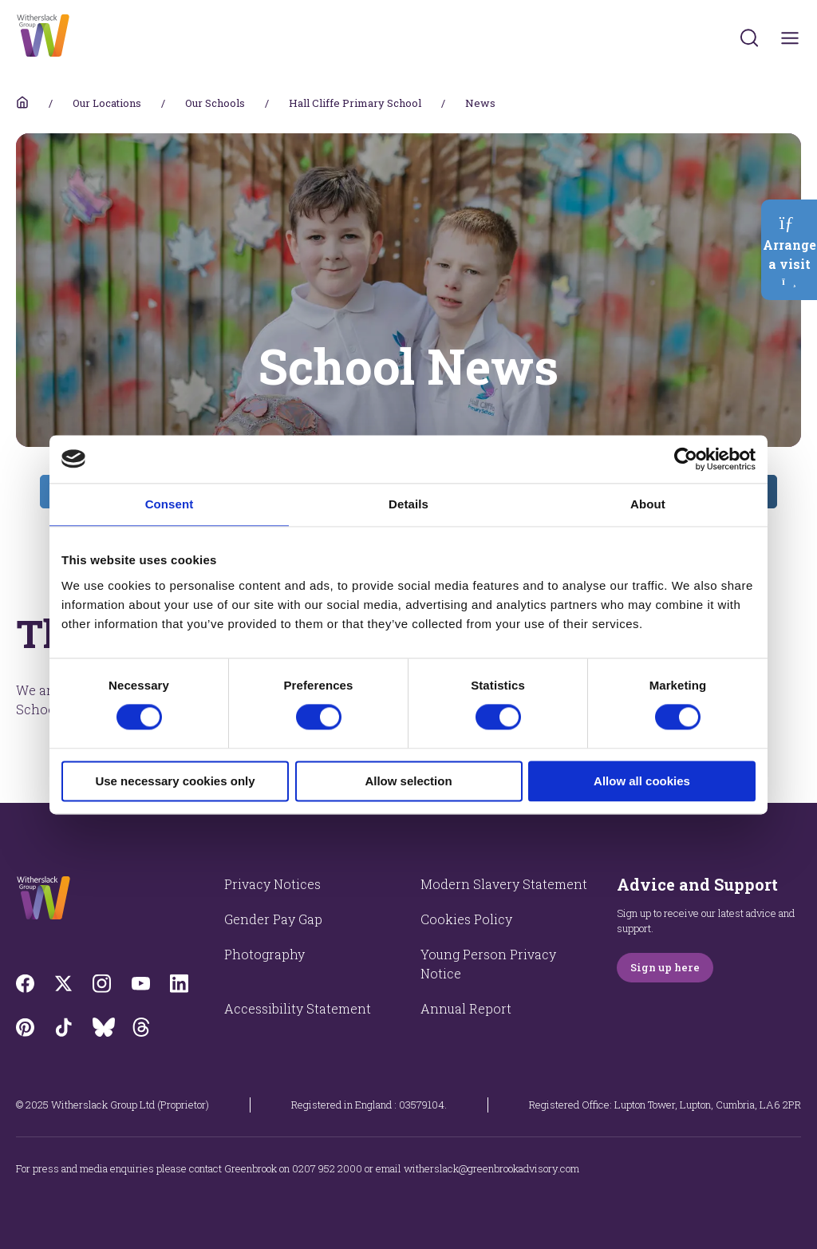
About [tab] (647, 504)
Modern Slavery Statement (503, 883)
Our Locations (107, 103)
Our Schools (215, 103)
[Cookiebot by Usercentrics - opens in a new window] (686, 459)
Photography (264, 954)
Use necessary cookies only (175, 781)
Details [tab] (408, 504)
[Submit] (749, 37)
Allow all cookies (642, 781)
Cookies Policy (466, 919)
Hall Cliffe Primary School (355, 103)
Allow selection (408, 781)
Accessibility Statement (297, 1008)
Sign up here (665, 967)
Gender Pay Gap (273, 919)
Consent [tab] (169, 504)
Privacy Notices (272, 883)
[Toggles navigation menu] (790, 38)
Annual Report (465, 1008)
